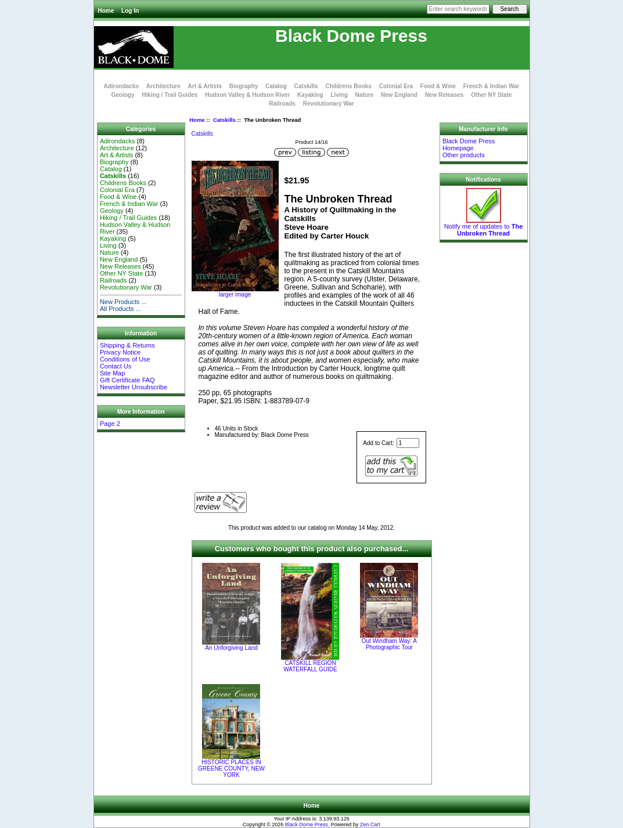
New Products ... (123, 301)
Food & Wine (438, 86)
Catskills (224, 120)
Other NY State (491, 95)
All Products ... (120, 308)
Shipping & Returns (127, 345)
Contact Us (115, 366)
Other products (463, 154)
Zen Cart (370, 824)
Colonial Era (396, 86)
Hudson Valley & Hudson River (247, 95)
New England (399, 95)
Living (338, 95)
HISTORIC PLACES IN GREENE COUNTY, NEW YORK (231, 768)
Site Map (112, 373)
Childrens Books (348, 86)
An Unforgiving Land (231, 648)
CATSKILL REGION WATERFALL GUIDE (310, 666)
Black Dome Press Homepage (468, 144)
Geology (122, 95)
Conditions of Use (125, 359)
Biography (243, 86)
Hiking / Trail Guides (169, 95)
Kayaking (310, 95)
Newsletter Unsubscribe (133, 387)
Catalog (276, 86)
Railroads (282, 103)
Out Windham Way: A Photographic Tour (389, 644)
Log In (130, 11)
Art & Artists (205, 86)
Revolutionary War (328, 103)
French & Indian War (491, 86)
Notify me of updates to (483, 227)
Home (106, 11)
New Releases (444, 95)
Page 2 (110, 423)
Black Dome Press (306, 824)
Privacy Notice (120, 352)
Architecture (163, 86)
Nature (364, 95)
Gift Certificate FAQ (127, 380)
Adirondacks (121, 86)
